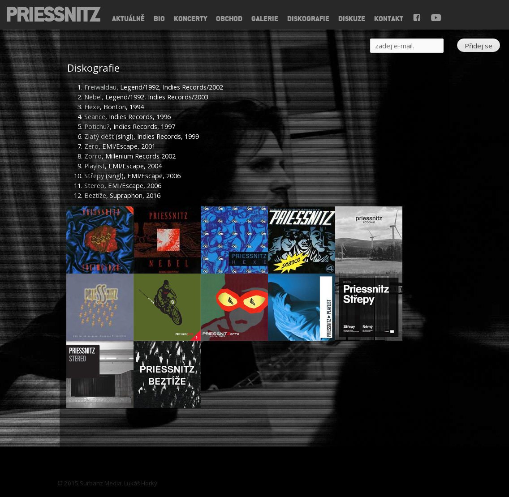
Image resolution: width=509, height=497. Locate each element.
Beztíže (95, 195)
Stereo (94, 185)
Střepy (94, 175)
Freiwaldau (100, 86)
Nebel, (94, 96)
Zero (91, 145)
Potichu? (97, 126)
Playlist (94, 165)
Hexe (92, 106)
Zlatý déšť (99, 136)
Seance (94, 116)
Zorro (93, 155)
